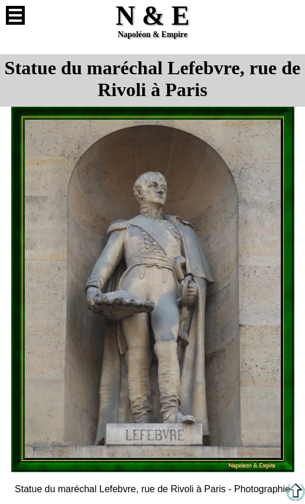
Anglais (289, 15)
